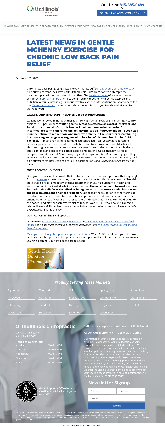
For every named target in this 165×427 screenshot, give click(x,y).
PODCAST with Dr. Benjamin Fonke (61, 221)
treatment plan (98, 95)
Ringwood (14, 297)
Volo (71, 289)
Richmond (44, 297)
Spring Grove (108, 289)
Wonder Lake (108, 297)
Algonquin (14, 289)
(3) (100, 202)
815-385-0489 (132, 4)
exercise (42, 179)
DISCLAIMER (20, 417)
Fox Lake (135, 304)
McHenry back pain (43, 105)
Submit (117, 405)
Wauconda (44, 289)
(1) (41, 140)
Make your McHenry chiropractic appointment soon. (59, 233)
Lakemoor (75, 312)
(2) (118, 150)
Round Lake (137, 289)
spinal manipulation (54, 98)
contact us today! (114, 375)
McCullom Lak (138, 297)
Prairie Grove (77, 297)
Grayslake (106, 304)
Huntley (74, 304)
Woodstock (106, 312)
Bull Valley (44, 312)
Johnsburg (14, 304)
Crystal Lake (15, 312)
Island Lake (45, 304)
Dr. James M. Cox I (112, 417)
